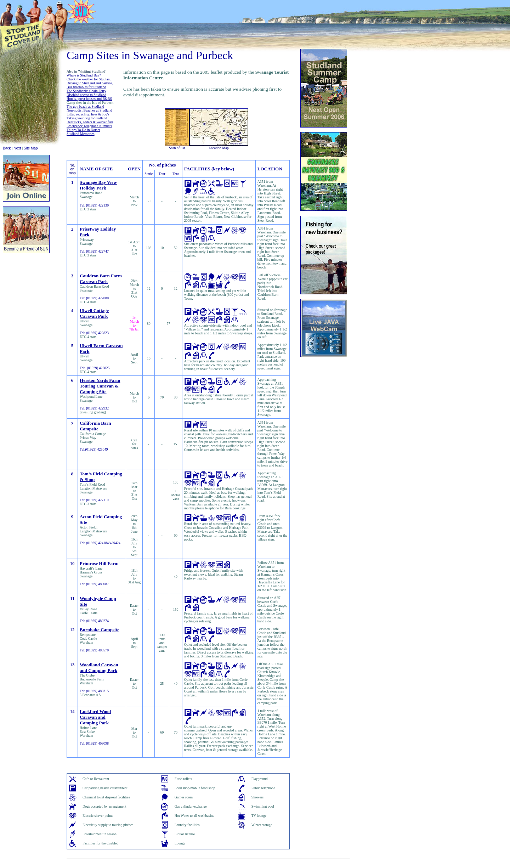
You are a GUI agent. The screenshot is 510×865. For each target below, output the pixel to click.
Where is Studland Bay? (84, 75)
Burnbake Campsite (99, 629)
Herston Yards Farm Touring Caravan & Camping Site (100, 386)
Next (17, 148)
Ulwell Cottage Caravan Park (94, 313)
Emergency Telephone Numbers (89, 126)
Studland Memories (81, 134)
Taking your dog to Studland (87, 118)
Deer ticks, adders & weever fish (90, 122)
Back (7, 148)
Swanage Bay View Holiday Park (98, 185)
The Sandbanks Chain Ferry (86, 91)
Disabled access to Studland (86, 95)
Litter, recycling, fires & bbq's (88, 114)
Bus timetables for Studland (86, 87)
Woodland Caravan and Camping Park (99, 667)
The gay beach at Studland (85, 106)
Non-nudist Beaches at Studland (89, 110)
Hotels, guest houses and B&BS (89, 99)
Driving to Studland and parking (89, 83)
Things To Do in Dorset (83, 130)
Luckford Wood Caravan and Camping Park (95, 717)
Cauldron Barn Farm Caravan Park (101, 278)
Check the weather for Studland (89, 79)
